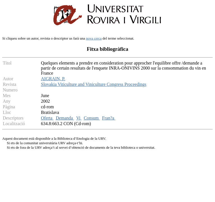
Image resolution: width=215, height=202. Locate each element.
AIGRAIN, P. (53, 78)
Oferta (47, 118)
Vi (78, 118)
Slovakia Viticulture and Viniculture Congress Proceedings (93, 84)
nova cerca (94, 38)
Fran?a (109, 118)
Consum (92, 118)
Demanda (65, 118)
